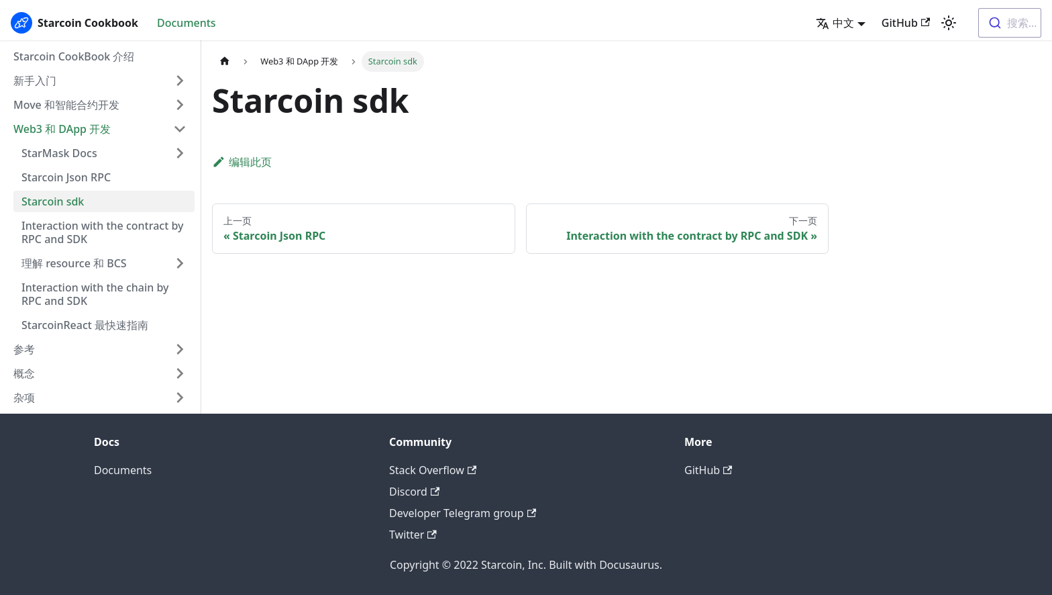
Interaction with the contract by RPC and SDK (102, 232)
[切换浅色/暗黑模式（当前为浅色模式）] (948, 23)
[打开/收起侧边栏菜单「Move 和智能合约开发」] (180, 105)
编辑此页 (242, 161)
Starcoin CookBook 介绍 (73, 56)
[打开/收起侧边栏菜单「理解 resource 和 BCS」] (180, 263)
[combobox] (1009, 23)
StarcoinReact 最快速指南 (84, 325)
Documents (186, 22)
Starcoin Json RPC (66, 177)
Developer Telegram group (462, 513)
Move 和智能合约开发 (66, 104)
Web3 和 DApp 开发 (62, 129)
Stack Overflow (432, 470)
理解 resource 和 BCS (74, 263)
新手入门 (34, 80)
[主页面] (225, 61)
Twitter (413, 534)
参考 (24, 349)
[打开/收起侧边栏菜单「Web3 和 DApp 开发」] (180, 129)
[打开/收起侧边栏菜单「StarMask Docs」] (180, 153)
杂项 (24, 397)
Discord (414, 491)
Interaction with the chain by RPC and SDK (95, 294)
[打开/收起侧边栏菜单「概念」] (180, 373)
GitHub (906, 22)
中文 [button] (835, 22)
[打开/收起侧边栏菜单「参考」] (180, 349)
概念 (24, 373)
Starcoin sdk (52, 201)
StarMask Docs (59, 153)
